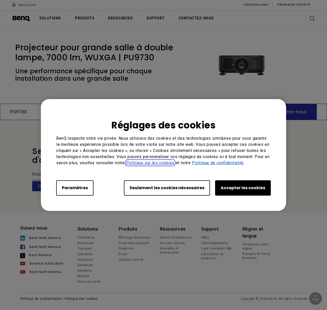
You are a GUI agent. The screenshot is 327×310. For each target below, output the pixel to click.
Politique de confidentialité (218, 162)
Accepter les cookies (243, 188)
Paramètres (75, 188)
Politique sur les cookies (150, 162)
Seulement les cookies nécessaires (167, 188)
